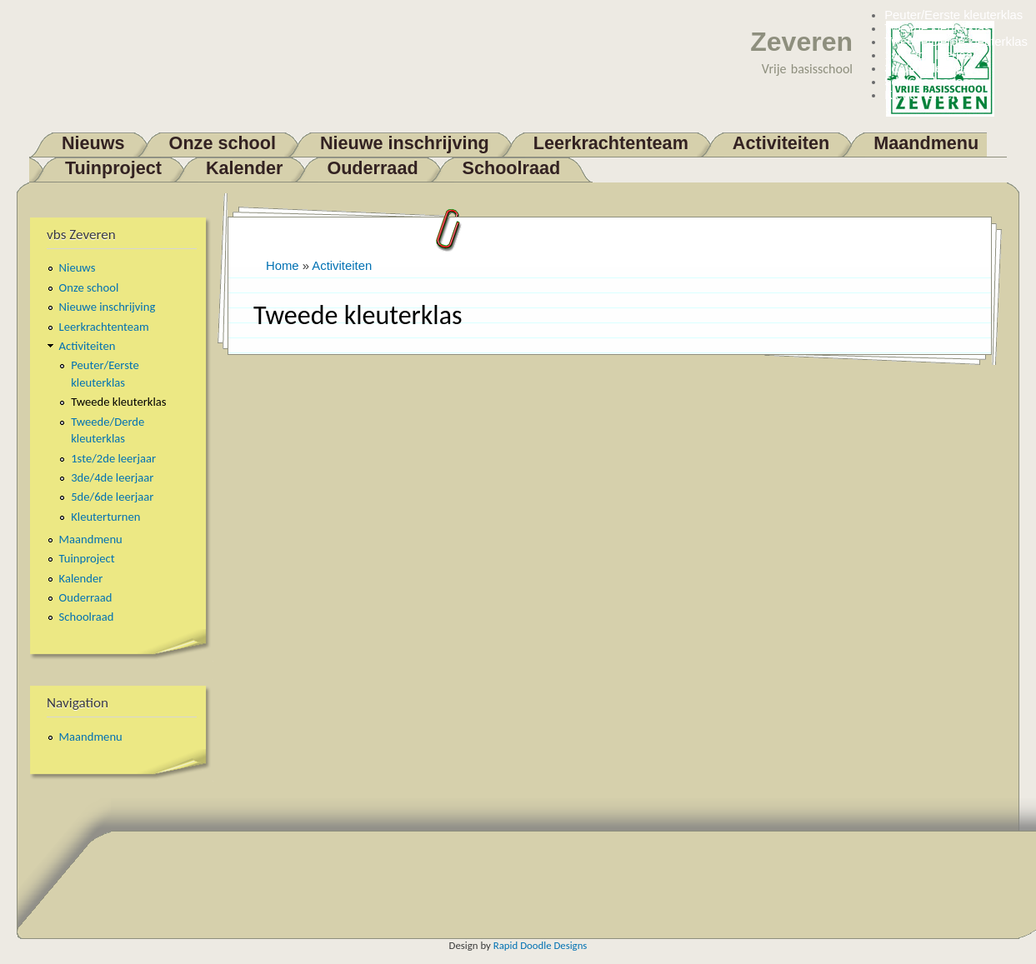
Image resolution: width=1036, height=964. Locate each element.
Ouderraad (372, 167)
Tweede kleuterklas (937, 28)
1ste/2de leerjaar (930, 55)
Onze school (222, 142)
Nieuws (93, 142)
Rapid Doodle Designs (540, 945)
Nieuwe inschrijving (404, 142)
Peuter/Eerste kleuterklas (953, 15)
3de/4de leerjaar (928, 68)
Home (282, 265)
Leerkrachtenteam (610, 142)
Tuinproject (113, 167)
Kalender (244, 167)
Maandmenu (925, 142)
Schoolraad (512, 167)
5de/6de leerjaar (928, 81)
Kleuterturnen (921, 95)
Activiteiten (781, 142)
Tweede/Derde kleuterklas (956, 41)
